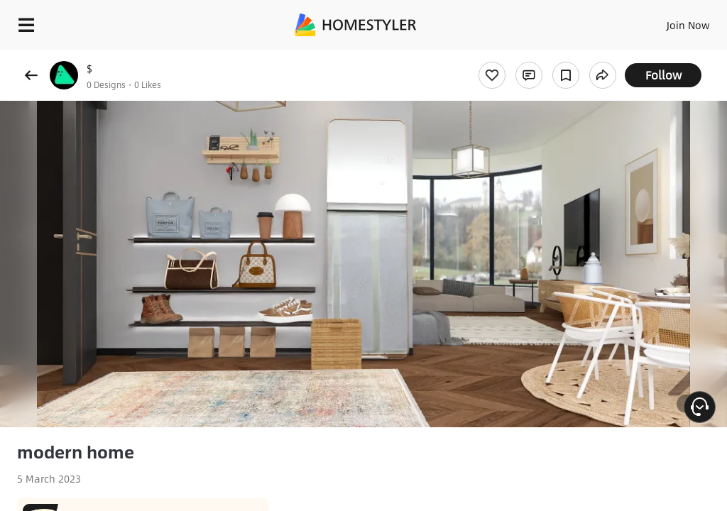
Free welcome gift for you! (545, 57)
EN (669, 21)
